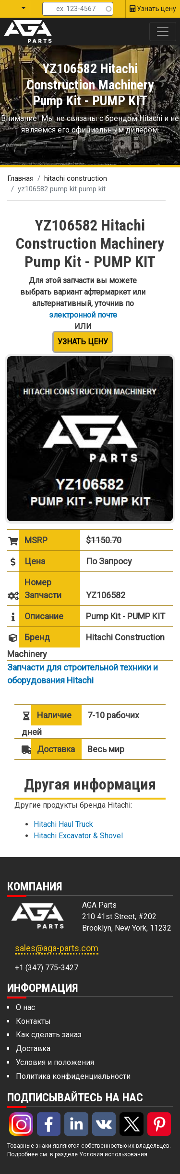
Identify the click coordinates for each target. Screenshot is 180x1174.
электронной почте (83, 314)
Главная (20, 178)
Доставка (33, 1048)
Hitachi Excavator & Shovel (78, 835)
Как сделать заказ (49, 1034)
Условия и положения (55, 1062)
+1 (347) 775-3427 (46, 967)
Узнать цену (83, 341)
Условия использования (113, 1154)
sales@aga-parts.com (56, 948)
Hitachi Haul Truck (63, 824)
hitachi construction (75, 178)
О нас (25, 1007)
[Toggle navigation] (162, 31)
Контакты (33, 1021)
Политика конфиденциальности (73, 1076)
